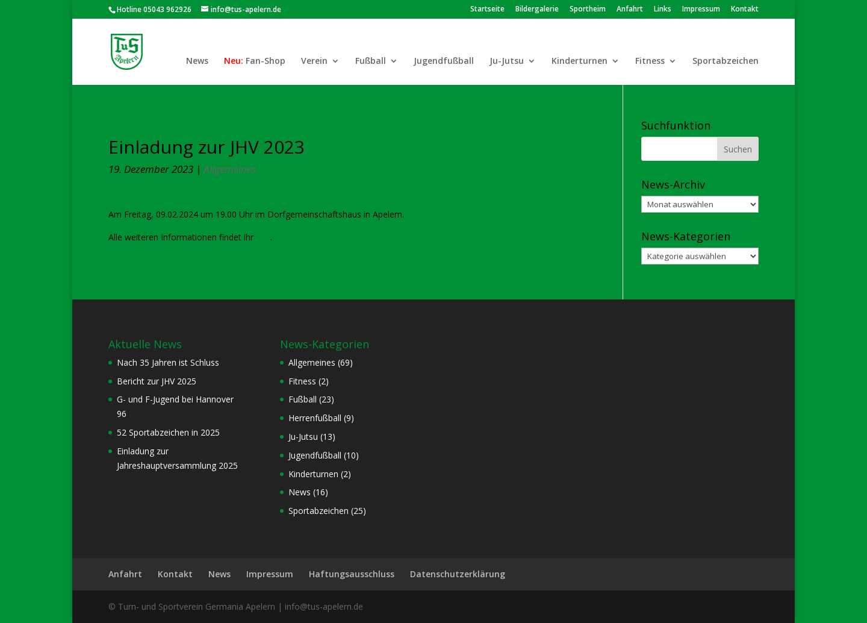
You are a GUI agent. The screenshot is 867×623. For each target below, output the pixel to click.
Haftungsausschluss (351, 574)
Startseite (487, 9)
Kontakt (745, 9)
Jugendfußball (444, 61)
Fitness (650, 61)
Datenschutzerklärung (457, 574)
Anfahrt (630, 9)
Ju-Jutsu (506, 61)
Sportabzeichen (725, 61)
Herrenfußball (314, 418)
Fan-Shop (265, 61)
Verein (314, 61)
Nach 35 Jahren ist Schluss (168, 362)
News (197, 61)
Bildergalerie (537, 9)
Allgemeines (230, 169)
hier (263, 237)
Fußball (370, 61)
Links (662, 9)
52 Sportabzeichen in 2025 (168, 432)
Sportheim (588, 9)
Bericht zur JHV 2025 (156, 381)
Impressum (701, 9)
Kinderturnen (580, 61)
